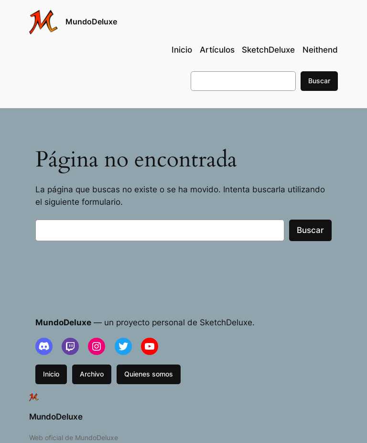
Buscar (319, 81)
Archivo (92, 374)
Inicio (51, 374)
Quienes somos (148, 374)
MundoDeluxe (91, 21)
